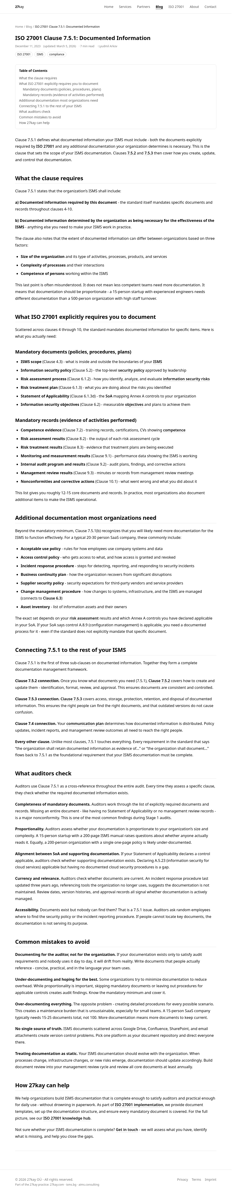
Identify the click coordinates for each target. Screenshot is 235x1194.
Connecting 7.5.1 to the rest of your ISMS (50, 106)
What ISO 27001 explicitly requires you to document (58, 83)
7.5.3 (148, 153)
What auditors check (34, 111)
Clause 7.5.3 (71, 698)
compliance (57, 54)
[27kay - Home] (19, 7)
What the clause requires (38, 78)
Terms (196, 1179)
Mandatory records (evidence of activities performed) (63, 95)
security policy (131, 370)
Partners (143, 6)
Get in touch (127, 1129)
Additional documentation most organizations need (58, 100)
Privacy (182, 1179)
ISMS (40, 54)
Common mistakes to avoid (40, 117)
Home (108, 6)
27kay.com (57, 1185)
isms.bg (71, 1185)
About (194, 6)
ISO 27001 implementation (139, 1104)
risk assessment (84, 618)
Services (125, 6)
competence (174, 430)
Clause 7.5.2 (159, 680)
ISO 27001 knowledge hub (66, 1118)
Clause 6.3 (52, 598)
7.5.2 (131, 153)
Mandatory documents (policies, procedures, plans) (62, 89)
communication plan (85, 723)
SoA (109, 396)
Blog (159, 6)
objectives (134, 404)
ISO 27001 (176, 6)
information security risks (186, 378)
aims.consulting (88, 1185)
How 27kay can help (34, 122)
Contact (210, 6)
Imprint (210, 1179)
